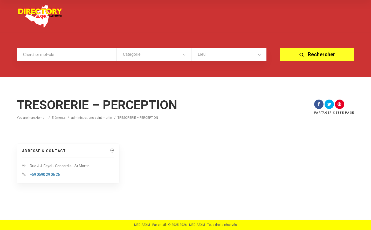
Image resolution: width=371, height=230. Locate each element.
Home (40, 118)
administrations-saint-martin (91, 118)
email (162, 225)
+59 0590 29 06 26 (45, 174)
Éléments (59, 118)
